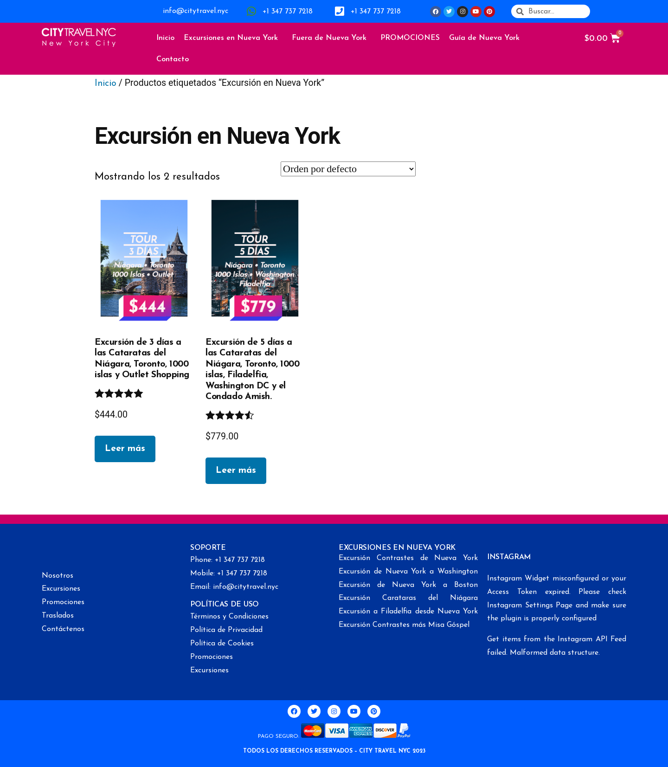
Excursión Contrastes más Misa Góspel (404, 625)
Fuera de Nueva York (331, 38)
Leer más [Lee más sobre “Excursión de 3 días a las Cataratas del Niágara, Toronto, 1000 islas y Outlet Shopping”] (125, 448)
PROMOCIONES (410, 38)
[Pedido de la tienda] (348, 168)
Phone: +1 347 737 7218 (227, 560)
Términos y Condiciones (229, 616)
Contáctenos (63, 629)
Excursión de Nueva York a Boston (408, 585)
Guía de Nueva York (486, 38)
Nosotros (57, 576)
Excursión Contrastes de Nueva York (408, 558)
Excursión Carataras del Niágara (408, 598)
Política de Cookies (222, 643)
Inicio (165, 38)
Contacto (172, 59)
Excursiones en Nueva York (233, 38)
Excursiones (61, 589)
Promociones (63, 602)
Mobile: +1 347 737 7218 (228, 573)
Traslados (58, 615)
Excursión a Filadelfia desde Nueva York (408, 611)
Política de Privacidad (226, 630)
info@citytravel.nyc (195, 11)
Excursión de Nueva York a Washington (408, 571)
